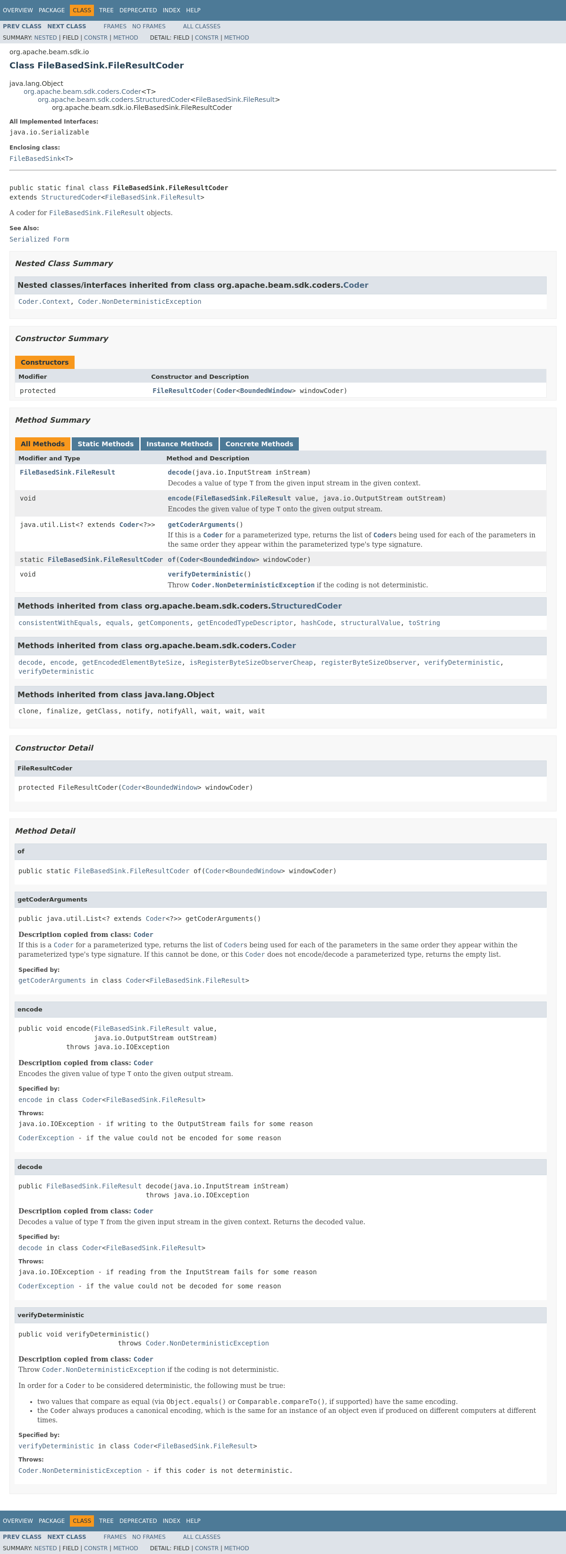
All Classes (201, 26)
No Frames (149, 26)
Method (125, 37)
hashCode (316, 623)
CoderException (46, 1138)
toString (424, 623)
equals (118, 623)
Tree (106, 10)
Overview (18, 10)
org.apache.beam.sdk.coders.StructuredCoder (114, 99)
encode (180, 498)
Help (193, 10)
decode (180, 472)
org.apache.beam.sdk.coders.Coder (82, 91)
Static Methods (105, 444)
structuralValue (370, 623)
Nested (45, 37)
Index (172, 10)
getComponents (164, 623)
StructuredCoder (71, 197)
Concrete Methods (260, 444)
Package (52, 10)
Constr (96, 37)
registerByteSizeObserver (368, 662)
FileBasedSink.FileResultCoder (105, 559)
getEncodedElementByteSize (132, 662)
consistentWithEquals (58, 623)
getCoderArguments (201, 524)
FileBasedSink (35, 158)
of (172, 559)
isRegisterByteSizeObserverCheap (251, 662)
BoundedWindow (266, 390)
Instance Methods (179, 444)
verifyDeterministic (205, 574)
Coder (355, 285)
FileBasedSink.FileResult (235, 99)
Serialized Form (39, 239)
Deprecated (138, 10)
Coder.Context (44, 301)
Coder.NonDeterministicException (139, 301)
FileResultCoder (182, 390)
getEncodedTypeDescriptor (245, 623)
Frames (115, 26)
